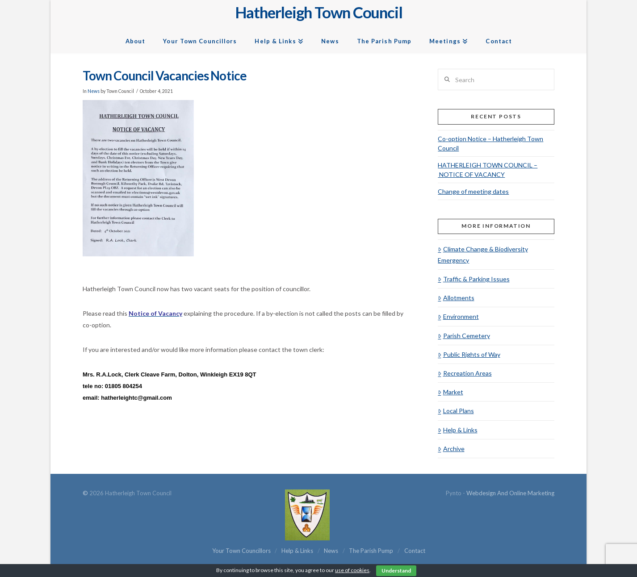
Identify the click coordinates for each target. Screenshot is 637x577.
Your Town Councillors (241, 550)
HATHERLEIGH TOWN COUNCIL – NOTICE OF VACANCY (487, 169)
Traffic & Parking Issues (473, 279)
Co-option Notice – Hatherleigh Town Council (490, 143)
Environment (458, 316)
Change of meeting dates (473, 191)
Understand (396, 570)
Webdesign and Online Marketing (510, 493)
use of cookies (352, 570)
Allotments (456, 297)
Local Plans (456, 410)
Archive (451, 448)
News (94, 91)
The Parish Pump (371, 550)
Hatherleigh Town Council (318, 12)
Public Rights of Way (469, 354)
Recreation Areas (464, 373)
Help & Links (457, 430)
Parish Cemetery (464, 335)
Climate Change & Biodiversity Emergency (483, 254)
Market (450, 392)
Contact (414, 550)
